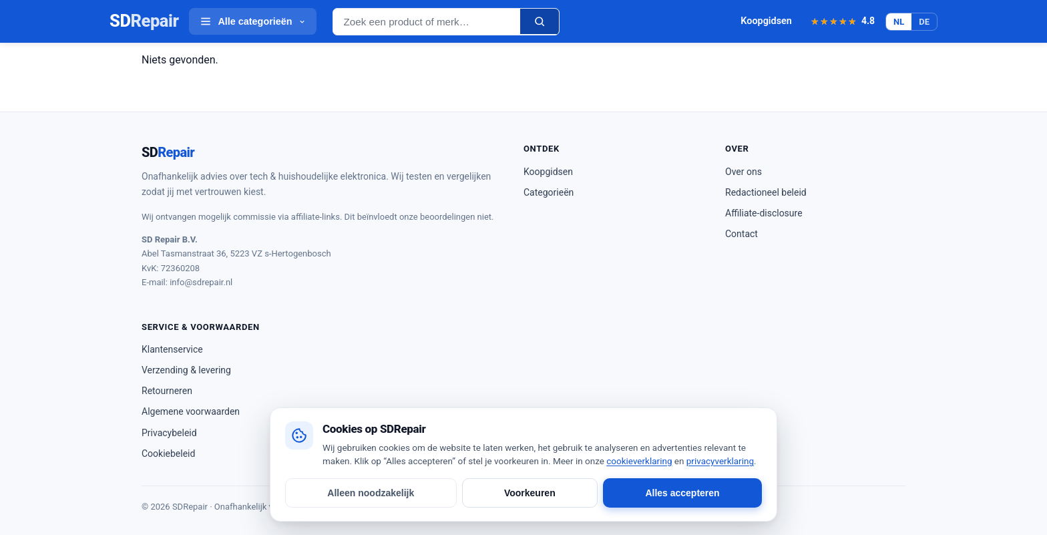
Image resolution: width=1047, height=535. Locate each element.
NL (898, 22)
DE (924, 22)
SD (144, 21)
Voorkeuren (530, 493)
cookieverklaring (639, 461)
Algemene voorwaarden (191, 411)
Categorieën (549, 192)
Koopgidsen (766, 21)
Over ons (743, 171)
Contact (741, 233)
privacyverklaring (720, 461)
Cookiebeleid (168, 453)
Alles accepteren (682, 493)
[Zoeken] (539, 21)
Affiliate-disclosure (764, 213)
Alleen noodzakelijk (370, 493)
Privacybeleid (169, 432)
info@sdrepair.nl (201, 282)
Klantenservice (172, 349)
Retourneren (167, 390)
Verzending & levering (186, 370)
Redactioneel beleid (766, 192)
